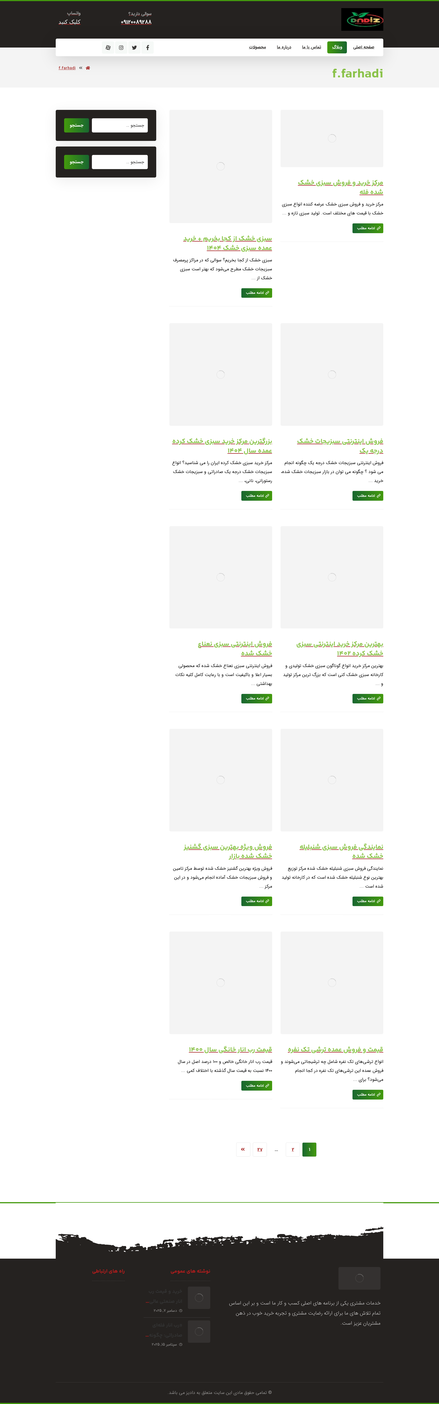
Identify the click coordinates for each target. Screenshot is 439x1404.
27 (259, 1149)
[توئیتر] (134, 47)
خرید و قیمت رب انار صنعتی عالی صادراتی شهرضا (165, 1302)
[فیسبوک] (147, 47)
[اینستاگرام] (121, 47)
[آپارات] (108, 47)
